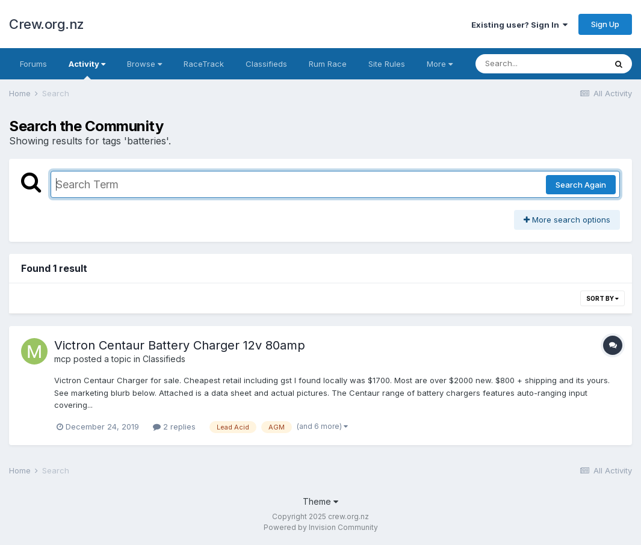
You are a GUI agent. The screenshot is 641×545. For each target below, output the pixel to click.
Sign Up (605, 24)
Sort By (602, 298)
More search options (567, 219)
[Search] (540, 63)
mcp (62, 359)
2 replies (174, 426)
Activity (87, 69)
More (440, 64)
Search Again (581, 184)
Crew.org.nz (46, 24)
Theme (320, 501)
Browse (144, 64)
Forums (33, 64)
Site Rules (386, 64)
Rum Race (328, 64)
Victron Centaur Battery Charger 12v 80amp (179, 345)
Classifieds (266, 64)
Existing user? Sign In (519, 24)
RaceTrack (204, 64)
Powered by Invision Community (321, 527)
